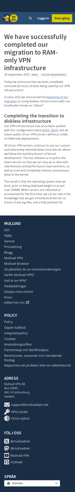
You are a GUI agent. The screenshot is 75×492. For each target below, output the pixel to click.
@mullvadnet (17, 441)
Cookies (10, 339)
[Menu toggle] (14, 18)
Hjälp (8, 235)
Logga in (43, 18)
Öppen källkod (14, 327)
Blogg (8, 252)
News (35, 74)
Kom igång (62, 18)
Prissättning (13, 247)
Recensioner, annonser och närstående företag (33, 357)
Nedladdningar (15, 286)
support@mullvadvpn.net (26, 404)
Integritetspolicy (16, 333)
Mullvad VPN (13, 258)
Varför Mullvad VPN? (19, 275)
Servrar (9, 241)
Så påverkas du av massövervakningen (32, 269)
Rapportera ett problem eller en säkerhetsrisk (37, 365)
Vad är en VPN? (15, 280)
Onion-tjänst (16, 418)
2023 (46, 130)
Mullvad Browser (16, 263)
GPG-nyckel (16, 412)
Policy (8, 322)
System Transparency (54, 74)
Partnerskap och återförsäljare (26, 350)
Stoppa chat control (18, 292)
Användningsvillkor (18, 344)
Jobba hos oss (16, 302)
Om (7, 230)
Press (8, 297)
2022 (54, 130)
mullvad (13, 462)
